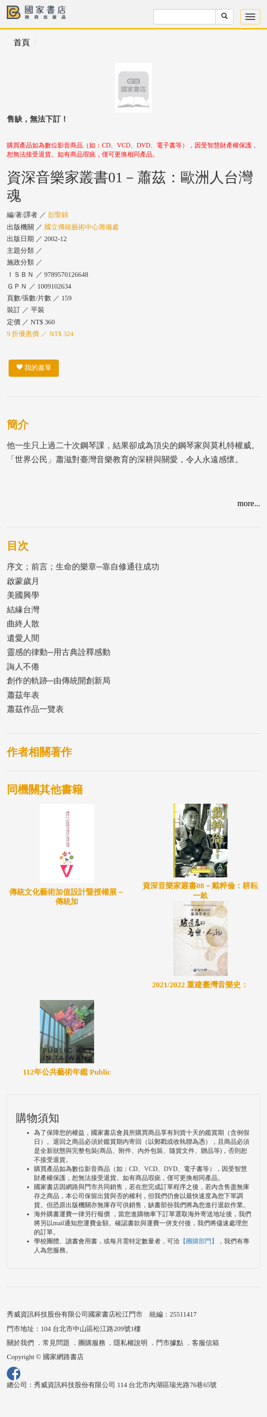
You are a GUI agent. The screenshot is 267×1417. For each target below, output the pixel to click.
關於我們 (20, 1342)
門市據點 (169, 1342)
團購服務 (91, 1342)
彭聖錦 (58, 214)
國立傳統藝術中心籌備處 (81, 227)
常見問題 (56, 1342)
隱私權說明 (131, 1342)
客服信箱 (205, 1342)
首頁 (22, 42)
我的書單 (34, 367)
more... (249, 503)
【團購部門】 (199, 1241)
